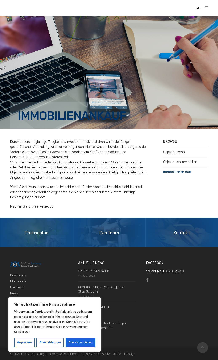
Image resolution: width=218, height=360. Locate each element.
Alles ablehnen (50, 342)
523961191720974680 (93, 271)
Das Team (17, 287)
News (14, 293)
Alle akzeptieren (80, 342)
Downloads (18, 275)
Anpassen (24, 342)
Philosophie (18, 281)
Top (202, 347)
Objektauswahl (174, 152)
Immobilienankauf (177, 172)
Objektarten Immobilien (180, 162)
